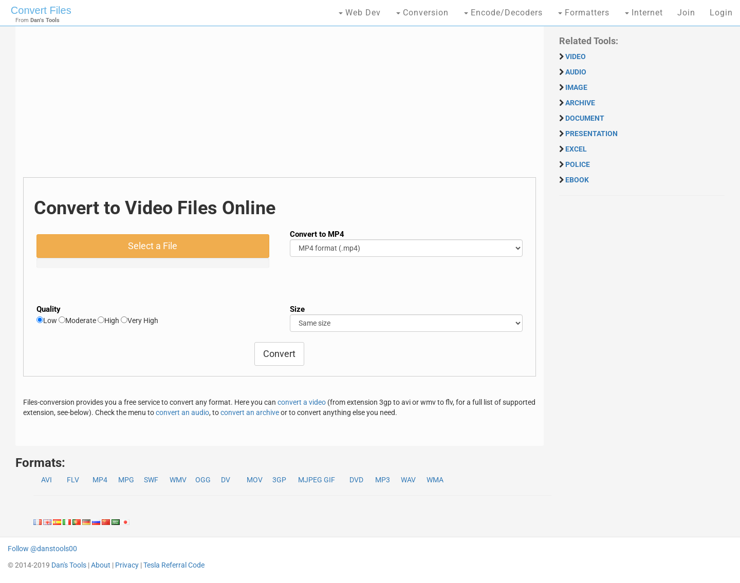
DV (225, 480)
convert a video (302, 402)
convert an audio (182, 412)
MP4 (99, 480)
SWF (151, 480)
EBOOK (577, 180)
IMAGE (576, 87)
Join (686, 12)
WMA (435, 480)
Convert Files (41, 10)
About (100, 565)
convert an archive (249, 412)
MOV (255, 480)
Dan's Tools (68, 565)
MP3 (382, 480)
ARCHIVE (580, 103)
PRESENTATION (591, 133)
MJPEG (310, 480)
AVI (46, 480)
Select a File (152, 245)
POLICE (577, 164)
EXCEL (576, 149)
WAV (408, 480)
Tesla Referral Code (174, 565)
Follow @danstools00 (42, 548)
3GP (279, 480)
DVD (356, 480)
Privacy (127, 565)
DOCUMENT (584, 118)
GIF (329, 480)
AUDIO (575, 72)
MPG (126, 480)
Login (721, 12)
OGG (203, 480)
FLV (73, 480)
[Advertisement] (279, 105)
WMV (178, 480)
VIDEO (575, 56)
